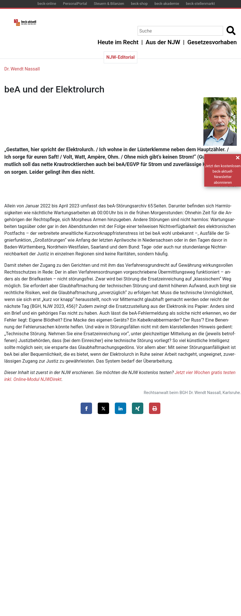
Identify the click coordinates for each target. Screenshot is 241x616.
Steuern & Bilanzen (109, 3)
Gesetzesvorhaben (212, 42)
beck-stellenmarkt (200, 3)
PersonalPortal (75, 3)
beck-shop (139, 3)
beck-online (47, 3)
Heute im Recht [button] (118, 42)
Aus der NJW (163, 42)
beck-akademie (166, 3)
